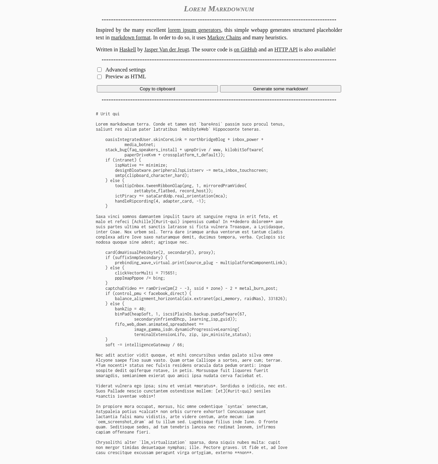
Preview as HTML (125, 76)
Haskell (127, 49)
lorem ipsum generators (194, 30)
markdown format (130, 37)
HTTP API (286, 49)
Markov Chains (224, 37)
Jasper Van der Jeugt (166, 49)
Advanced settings (125, 70)
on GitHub (245, 49)
